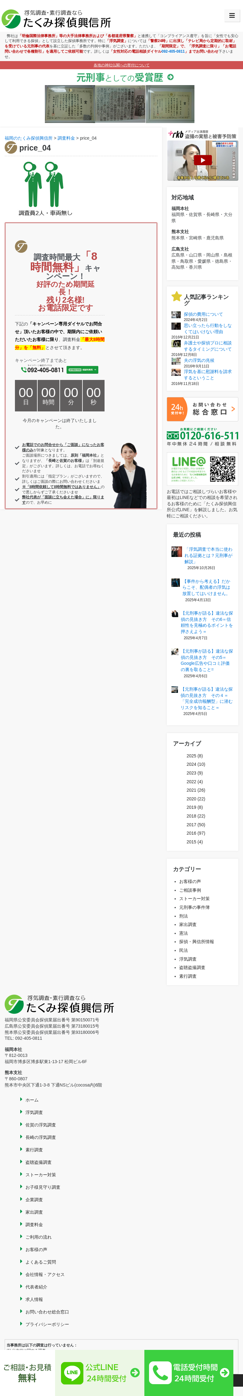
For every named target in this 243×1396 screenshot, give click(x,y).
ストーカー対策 (194, 898)
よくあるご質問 (41, 1261)
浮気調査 (188, 959)
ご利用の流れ (39, 1237)
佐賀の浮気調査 (41, 1124)
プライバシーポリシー (47, 1324)
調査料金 (34, 1224)
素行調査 (188, 976)
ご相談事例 (190, 890)
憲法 (183, 933)
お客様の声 (190, 881)
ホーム (32, 1099)
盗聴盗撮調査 (192, 967)
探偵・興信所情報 (196, 941)
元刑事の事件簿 (194, 907)
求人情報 (34, 1299)
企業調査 (34, 1199)
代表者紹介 (36, 1286)
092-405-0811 (173, 51)
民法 (183, 950)
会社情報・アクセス (45, 1274)
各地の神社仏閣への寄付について (122, 65)
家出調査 (188, 924)
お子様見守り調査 (43, 1187)
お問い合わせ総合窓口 (47, 1311)
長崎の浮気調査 (41, 1137)
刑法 (183, 916)
